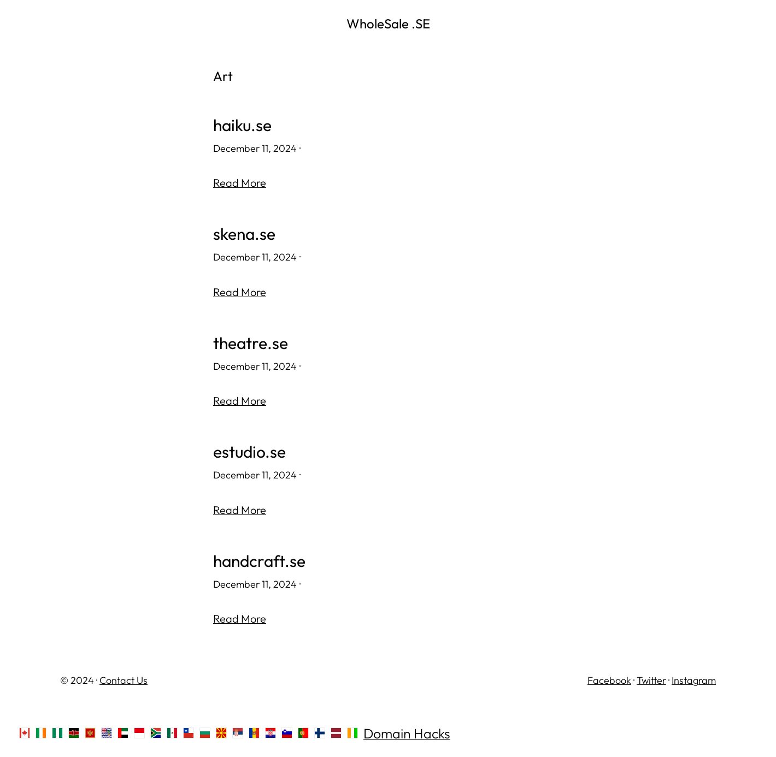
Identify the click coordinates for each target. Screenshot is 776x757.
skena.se (244, 234)
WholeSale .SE (388, 23)
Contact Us (123, 680)
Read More (239, 183)
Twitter (651, 680)
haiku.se (242, 125)
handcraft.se (259, 561)
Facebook (609, 680)
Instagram (694, 680)
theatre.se (250, 343)
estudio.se (249, 452)
